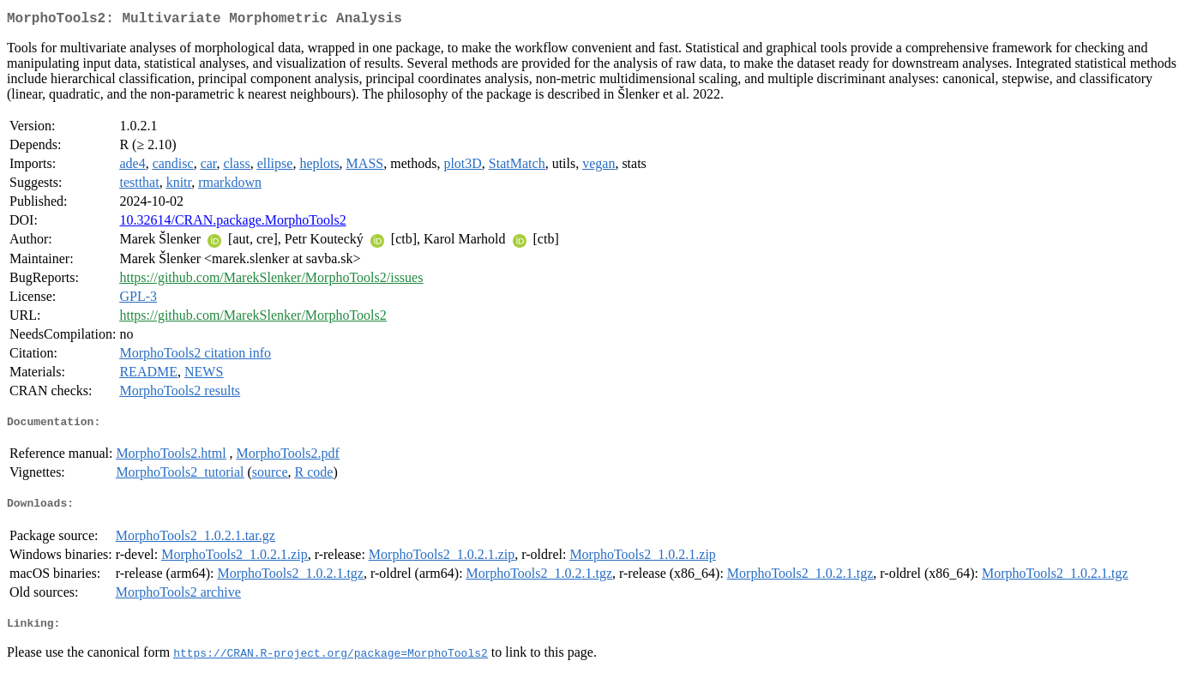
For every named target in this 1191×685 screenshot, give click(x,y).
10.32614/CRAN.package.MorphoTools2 (232, 223)
